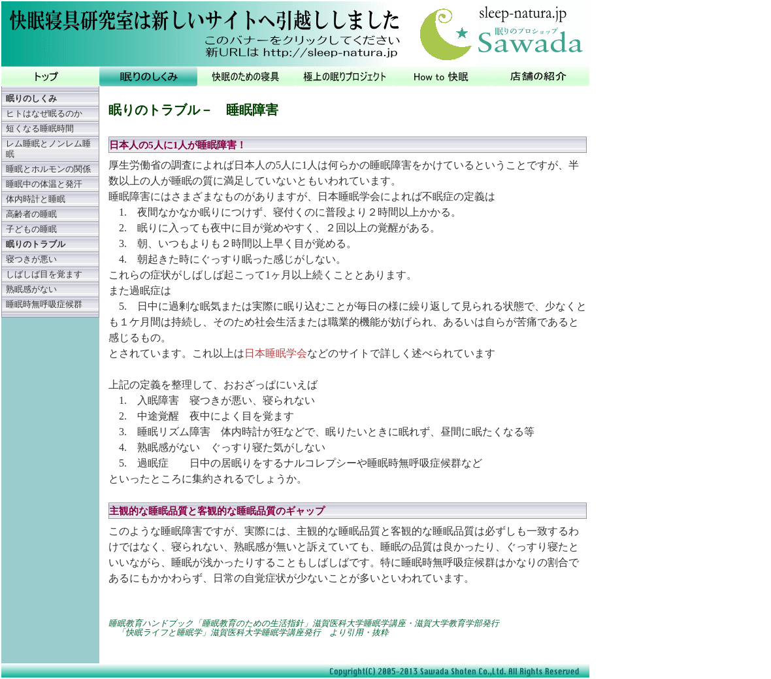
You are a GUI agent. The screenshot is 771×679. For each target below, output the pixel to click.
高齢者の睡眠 (31, 214)
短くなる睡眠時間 (40, 128)
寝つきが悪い (31, 259)
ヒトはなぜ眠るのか (44, 113)
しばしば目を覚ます (44, 274)
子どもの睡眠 (31, 229)
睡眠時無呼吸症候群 (44, 304)
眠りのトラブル (35, 244)
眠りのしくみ (31, 98)
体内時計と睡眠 (35, 199)
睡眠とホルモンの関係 (48, 169)
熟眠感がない (31, 289)
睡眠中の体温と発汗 (44, 184)
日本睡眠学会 (275, 353)
